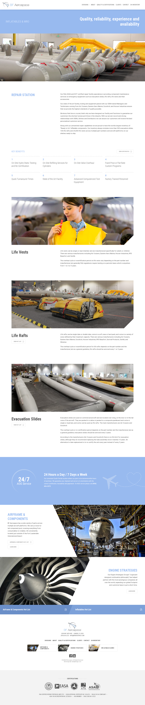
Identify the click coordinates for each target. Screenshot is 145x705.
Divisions (85, 5)
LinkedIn (74, 655)
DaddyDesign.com (76, 661)
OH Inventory (135, 5)
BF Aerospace (15, 4)
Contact (126, 5)
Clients (118, 5)
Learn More (13, 547)
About (93, 5)
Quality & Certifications (105, 5)
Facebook (70, 655)
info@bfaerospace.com (77, 635)
